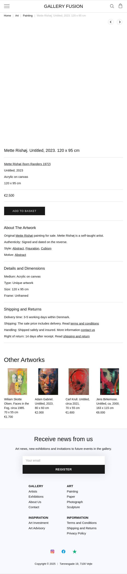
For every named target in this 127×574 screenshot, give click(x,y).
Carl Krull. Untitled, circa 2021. (78, 404)
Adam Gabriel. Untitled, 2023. (44, 404)
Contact (34, 507)
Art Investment (38, 522)
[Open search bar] (112, 6)
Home (7, 15)
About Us (35, 502)
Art (17, 15)
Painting (28, 15)
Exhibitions (36, 496)
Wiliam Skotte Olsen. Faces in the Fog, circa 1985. (16, 406)
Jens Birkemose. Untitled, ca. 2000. (108, 404)
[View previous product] (111, 22)
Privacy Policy (76, 533)
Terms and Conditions (82, 522)
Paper (71, 496)
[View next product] (119, 22)
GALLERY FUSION (63, 6)
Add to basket (25, 211)
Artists (33, 491)
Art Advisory (37, 528)
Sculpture (73, 507)
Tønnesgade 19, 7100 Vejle (76, 563)
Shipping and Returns (81, 528)
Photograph (75, 502)
